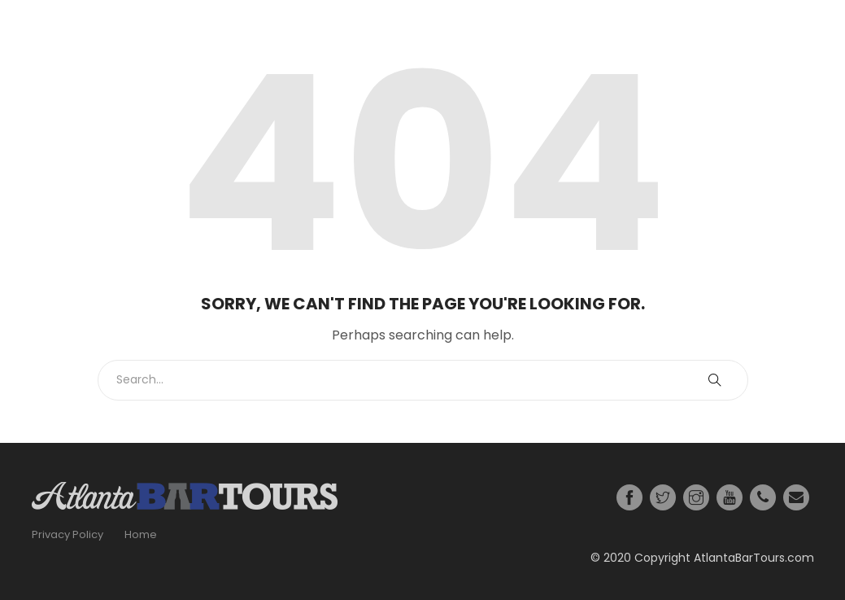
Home (140, 534)
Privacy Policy (67, 534)
